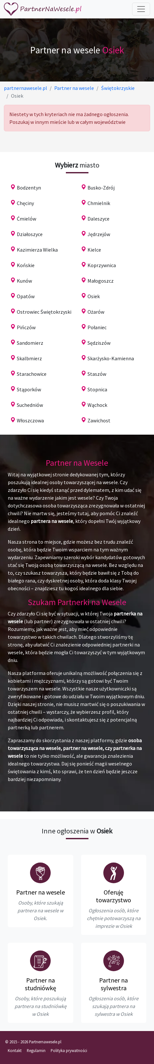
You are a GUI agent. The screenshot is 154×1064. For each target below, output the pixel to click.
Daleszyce (98, 218)
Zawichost (98, 420)
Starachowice (31, 374)
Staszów (96, 374)
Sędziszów (98, 343)
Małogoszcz (100, 280)
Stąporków (29, 389)
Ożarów (95, 312)
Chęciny (25, 203)
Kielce (94, 249)
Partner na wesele (40, 892)
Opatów (26, 296)
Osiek (93, 296)
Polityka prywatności (69, 1050)
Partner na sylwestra (113, 984)
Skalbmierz (29, 358)
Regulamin (36, 1050)
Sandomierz (30, 343)
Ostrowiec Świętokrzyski (44, 312)
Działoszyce (30, 234)
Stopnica (97, 389)
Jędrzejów (98, 234)
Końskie (26, 265)
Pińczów (26, 327)
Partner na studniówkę (40, 984)
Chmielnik (98, 203)
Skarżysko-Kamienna (110, 358)
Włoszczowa (30, 420)
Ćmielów (26, 218)
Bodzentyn (29, 187)
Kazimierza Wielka (37, 249)
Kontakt (15, 1050)
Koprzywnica (101, 265)
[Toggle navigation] (141, 9)
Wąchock (97, 405)
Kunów (24, 280)
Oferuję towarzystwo (113, 896)
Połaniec (97, 327)
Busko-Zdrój (101, 187)
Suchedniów (30, 405)
